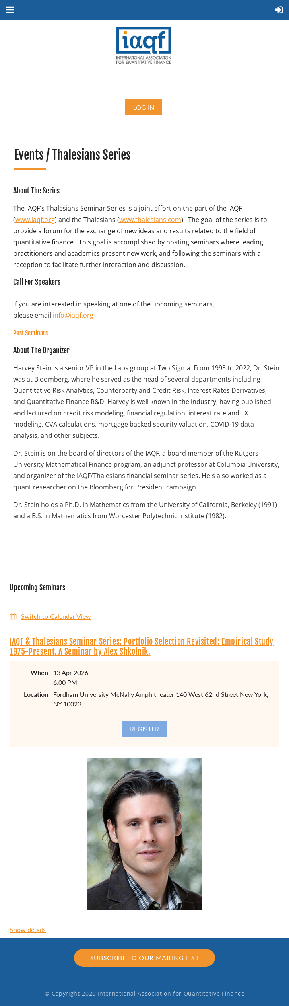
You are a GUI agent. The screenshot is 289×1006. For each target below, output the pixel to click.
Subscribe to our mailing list (144, 957)
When (39, 672)
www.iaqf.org (35, 219)
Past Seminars (30, 333)
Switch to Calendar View (56, 616)
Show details (28, 929)
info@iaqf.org (73, 315)
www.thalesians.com (150, 219)
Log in (143, 107)
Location (36, 694)
